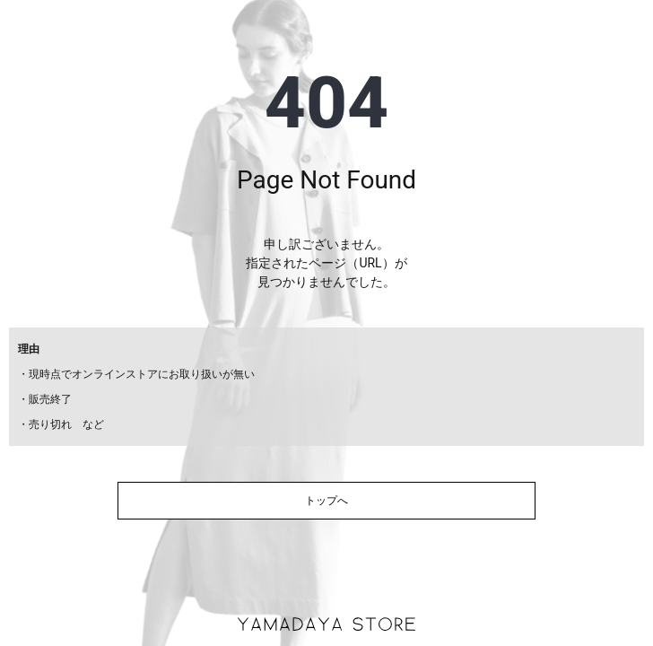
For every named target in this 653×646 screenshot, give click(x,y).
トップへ (326, 500)
